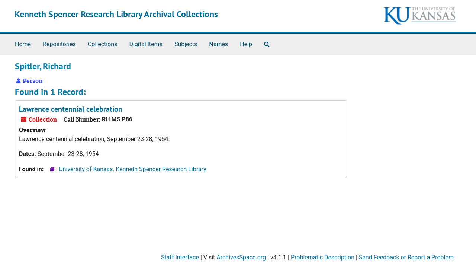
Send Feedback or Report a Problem (406, 257)
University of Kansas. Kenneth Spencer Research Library (132, 169)
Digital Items (145, 44)
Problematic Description (322, 257)
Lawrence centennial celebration (70, 109)
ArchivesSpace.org (241, 257)
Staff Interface (180, 257)
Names (218, 44)
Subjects (185, 44)
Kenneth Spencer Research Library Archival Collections (116, 14)
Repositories (59, 44)
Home (23, 44)
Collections (103, 44)
